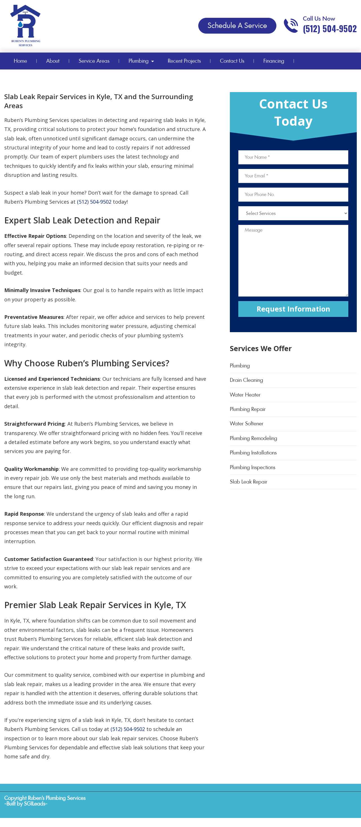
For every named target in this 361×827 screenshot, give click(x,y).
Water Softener (246, 423)
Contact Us (232, 61)
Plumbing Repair (248, 409)
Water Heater (245, 394)
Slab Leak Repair (248, 481)
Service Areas (94, 61)
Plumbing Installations (253, 452)
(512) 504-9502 (94, 201)
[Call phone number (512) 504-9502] (320, 26)
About (53, 61)
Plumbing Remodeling (253, 438)
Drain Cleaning (246, 380)
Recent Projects (184, 61)
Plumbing (139, 61)
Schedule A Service (237, 25)
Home (20, 61)
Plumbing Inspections (252, 467)
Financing (273, 61)
